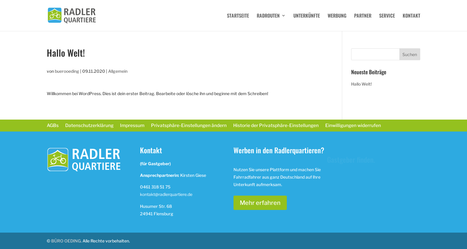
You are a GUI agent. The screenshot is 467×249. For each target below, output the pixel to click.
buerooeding (67, 71)
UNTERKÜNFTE (306, 16)
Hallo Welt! (361, 83)
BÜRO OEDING (66, 240)
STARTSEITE (238, 16)
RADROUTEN (268, 16)
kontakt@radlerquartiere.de (166, 194)
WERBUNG (337, 16)
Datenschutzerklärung (89, 125)
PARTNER (362, 16)
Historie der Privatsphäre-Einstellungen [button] (276, 125)
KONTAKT (411, 16)
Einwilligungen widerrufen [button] (353, 125)
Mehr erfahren (260, 202)
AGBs (53, 125)
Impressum (132, 125)
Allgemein (117, 71)
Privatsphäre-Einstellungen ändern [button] (189, 125)
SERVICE (387, 16)
